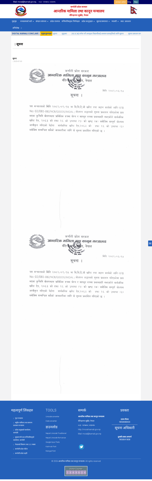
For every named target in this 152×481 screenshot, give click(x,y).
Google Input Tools (54, 442)
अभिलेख (15, 28)
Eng (129, 2)
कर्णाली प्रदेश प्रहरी (20, 455)
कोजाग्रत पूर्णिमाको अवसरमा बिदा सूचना (56, 33)
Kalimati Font (51, 446)
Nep (136, 2)
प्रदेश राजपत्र (55, 21)
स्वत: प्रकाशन (126, 21)
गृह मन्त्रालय (18, 418)
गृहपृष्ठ (14, 21)
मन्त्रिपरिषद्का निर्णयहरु (71, 21)
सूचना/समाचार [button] (103, 21)
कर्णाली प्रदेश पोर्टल (20, 450)
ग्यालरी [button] (115, 21)
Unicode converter (54, 416)
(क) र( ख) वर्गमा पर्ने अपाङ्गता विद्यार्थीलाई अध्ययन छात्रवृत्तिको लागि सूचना (110, 33)
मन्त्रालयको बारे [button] (27, 21)
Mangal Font (51, 450)
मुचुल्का (77, 33)
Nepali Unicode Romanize (57, 437)
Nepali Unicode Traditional (57, 433)
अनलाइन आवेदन (120, 2)
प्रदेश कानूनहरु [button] (88, 21)
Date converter (52, 421)
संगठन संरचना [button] (42, 21)
